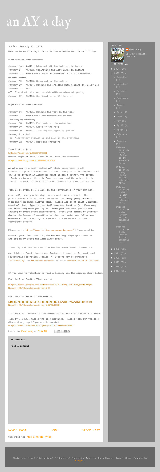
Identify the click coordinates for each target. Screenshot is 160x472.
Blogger (79, 460)
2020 (117, 258)
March (121, 130)
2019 (117, 262)
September (122, 98)
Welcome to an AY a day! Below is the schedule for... (122, 155)
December (122, 77)
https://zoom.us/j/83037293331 (27, 153)
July (120, 112)
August (121, 105)
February (122, 134)
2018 (117, 266)
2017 (117, 271)
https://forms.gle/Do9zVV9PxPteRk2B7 (31, 160)
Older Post (91, 430)
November (122, 84)
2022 (117, 249)
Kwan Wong (135, 49)
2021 (117, 253)
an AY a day (39, 22)
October (121, 91)
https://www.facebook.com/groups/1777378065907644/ (41, 325)
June (120, 116)
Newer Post (17, 430)
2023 (117, 73)
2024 (117, 69)
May (119, 121)
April (121, 125)
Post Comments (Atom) (39, 437)
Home (54, 430)
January (121, 141)
